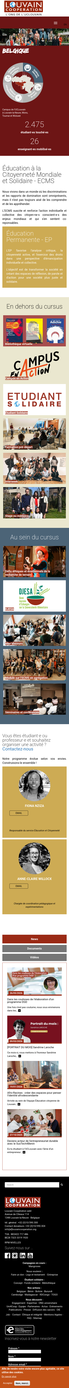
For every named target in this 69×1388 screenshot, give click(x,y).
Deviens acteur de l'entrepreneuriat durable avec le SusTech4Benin (32, 1142)
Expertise (32, 1303)
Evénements (56, 1306)
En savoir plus (9, 1376)
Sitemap (37, 1318)
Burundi (48, 1291)
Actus (45, 1306)
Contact (16, 1314)
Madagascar (31, 1294)
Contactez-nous (17, 749)
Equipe (22, 1306)
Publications (15, 1309)
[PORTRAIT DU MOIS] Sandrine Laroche (30, 1047)
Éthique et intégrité (32, 1314)
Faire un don (17, 1274)
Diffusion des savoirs (44, 1309)
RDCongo (45, 1294)
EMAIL (19, 813)
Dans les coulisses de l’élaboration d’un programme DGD (30, 1001)
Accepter (7, 1383)
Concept (18, 1283)
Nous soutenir (34, 1271)
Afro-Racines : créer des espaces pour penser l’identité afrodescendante (34, 1094)
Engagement (18, 1303)
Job (8, 1314)
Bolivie (38, 1291)
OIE (58, 1309)
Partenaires (34, 1306)
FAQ (29, 1318)
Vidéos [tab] (34, 957)
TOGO (54, 1294)
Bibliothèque (48, 1283)
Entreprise (52, 1274)
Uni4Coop (12, 1306)
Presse (27, 1309)
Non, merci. (22, 1383)
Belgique (21, 1291)
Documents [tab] (34, 948)
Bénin (31, 1291)
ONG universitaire (48, 1303)
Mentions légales (53, 1314)
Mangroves (34, 1266)
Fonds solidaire (32, 1283)
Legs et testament (35, 1274)
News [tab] (34, 939)
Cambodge (17, 1294)
